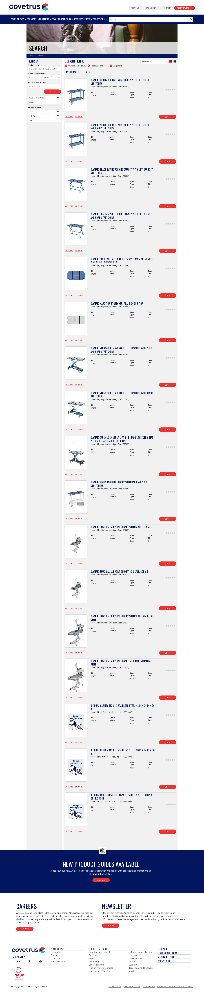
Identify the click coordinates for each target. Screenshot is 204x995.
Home (31, 56)
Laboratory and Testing (140, 952)
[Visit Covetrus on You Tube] (40, 961)
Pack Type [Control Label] (32, 116)
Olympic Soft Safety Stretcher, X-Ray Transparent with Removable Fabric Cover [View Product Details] (121, 260)
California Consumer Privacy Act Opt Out (175, 987)
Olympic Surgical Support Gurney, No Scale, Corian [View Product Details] (119, 571)
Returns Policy (114, 987)
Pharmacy (134, 961)
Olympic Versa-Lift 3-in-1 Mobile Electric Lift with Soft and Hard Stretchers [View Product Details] (121, 350)
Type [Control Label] (30, 120)
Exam (91, 958)
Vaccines (133, 971)
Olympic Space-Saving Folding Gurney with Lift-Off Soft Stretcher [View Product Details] (121, 171)
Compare (79, 117)
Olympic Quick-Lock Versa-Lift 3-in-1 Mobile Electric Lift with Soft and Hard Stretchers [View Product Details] (121, 439)
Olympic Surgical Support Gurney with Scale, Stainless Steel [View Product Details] (121, 618)
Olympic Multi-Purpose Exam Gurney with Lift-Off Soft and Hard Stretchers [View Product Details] (121, 126)
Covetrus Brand (96, 964)
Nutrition (133, 955)
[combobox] (151, 19)
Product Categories (99, 949)
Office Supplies (136, 958)
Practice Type (58, 949)
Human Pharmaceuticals (101, 967)
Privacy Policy (149, 987)
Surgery (133, 964)
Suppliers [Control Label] (32, 102)
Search (41, 56)
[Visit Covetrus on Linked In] (18, 961)
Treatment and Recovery (141, 967)
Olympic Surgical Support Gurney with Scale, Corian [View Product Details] (120, 527)
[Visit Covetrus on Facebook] (29, 961)
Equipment (163, 949)
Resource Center (166, 957)
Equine (54, 955)
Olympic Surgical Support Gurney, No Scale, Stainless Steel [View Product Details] (120, 662)
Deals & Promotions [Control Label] (36, 98)
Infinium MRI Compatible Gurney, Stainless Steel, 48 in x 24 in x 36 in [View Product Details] (121, 796)
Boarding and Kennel (99, 952)
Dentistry (93, 955)
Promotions (164, 961)
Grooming (94, 961)
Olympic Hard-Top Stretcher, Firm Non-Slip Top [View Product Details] (116, 303)
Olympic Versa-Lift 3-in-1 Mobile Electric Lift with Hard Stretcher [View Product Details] (121, 394)
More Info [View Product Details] (69, 117)
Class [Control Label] (30, 111)
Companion (56, 952)
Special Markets (58, 961)
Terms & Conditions (132, 987)
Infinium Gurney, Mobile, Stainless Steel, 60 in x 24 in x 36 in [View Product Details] (122, 752)
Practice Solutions (168, 953)
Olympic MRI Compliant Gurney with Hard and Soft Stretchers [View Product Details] (118, 484)
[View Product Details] (76, 96)
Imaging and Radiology (100, 971)
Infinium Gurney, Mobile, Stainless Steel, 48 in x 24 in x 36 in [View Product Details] (122, 707)
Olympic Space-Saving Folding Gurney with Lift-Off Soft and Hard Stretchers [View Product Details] (121, 216)
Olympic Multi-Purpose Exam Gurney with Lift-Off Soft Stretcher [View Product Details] (121, 82)
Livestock (55, 958)
